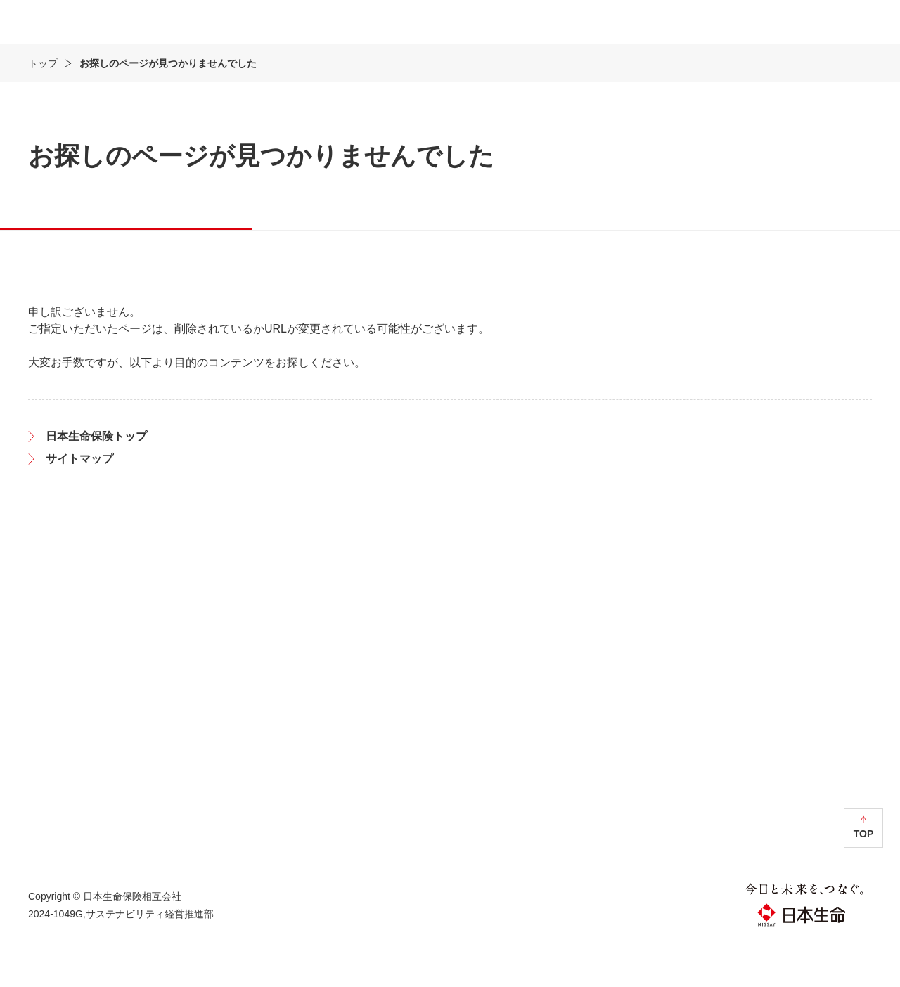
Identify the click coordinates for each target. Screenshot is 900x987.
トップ (43, 104)
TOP (864, 875)
